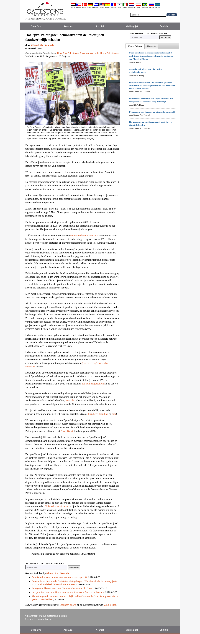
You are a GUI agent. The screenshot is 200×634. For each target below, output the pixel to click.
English (102, 7)
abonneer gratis (68, 605)
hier (90, 413)
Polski (138, 7)
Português (145, 7)
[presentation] (135, 46)
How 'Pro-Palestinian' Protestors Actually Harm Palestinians (88, 53)
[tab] (135, 46)
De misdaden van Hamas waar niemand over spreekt (59, 577)
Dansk (84, 7)
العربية (73, 7)
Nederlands (131, 7)
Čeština (78, 7)
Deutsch (90, 7)
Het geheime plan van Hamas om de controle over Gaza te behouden (68, 592)
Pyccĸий (151, 7)
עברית (119, 7)
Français (113, 7)
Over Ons (36, 26)
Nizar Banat (67, 430)
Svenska (157, 7)
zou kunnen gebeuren (93, 383)
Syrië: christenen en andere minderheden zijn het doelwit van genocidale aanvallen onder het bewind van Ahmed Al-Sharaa (151, 56)
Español (107, 7)
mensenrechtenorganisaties (84, 235)
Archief (100, 26)
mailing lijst (110, 605)
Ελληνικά (96, 7)
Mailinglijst (132, 26)
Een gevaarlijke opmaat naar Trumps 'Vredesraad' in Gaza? (63, 588)
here (95, 413)
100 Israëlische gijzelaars (57, 506)
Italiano (125, 7)
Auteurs (68, 26)
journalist (70, 400)
